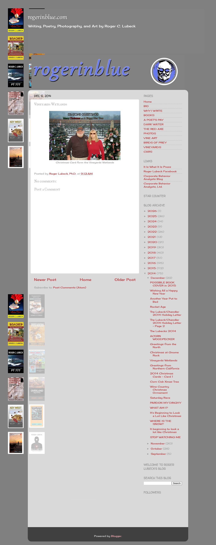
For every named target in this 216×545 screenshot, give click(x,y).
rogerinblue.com (47, 17)
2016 (152, 262)
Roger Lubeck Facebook (160, 171)
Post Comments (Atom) (69, 287)
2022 (152, 231)
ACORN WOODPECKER (162, 338)
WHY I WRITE (153, 110)
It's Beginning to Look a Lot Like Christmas (165, 414)
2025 (152, 216)
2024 (152, 221)
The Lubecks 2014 (163, 331)
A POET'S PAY (153, 119)
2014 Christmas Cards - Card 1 (161, 375)
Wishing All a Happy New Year (164, 292)
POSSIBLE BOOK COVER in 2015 (163, 284)
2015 (152, 268)
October (156, 448)
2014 (152, 273)
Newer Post (45, 279)
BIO (146, 106)
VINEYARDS (152, 147)
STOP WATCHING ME (165, 437)
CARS (148, 151)
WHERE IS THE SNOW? (160, 422)
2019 (152, 247)
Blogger (116, 535)
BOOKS (149, 115)
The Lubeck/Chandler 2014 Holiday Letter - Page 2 (165, 323)
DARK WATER (153, 124)
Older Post (125, 279)
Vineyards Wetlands (163, 360)
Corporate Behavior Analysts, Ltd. (157, 185)
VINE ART (150, 138)
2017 (152, 257)
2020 (152, 242)
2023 (152, 226)
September (158, 453)
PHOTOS (150, 133)
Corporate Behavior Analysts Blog (157, 177)
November (158, 443)
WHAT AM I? (159, 407)
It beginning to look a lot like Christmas (164, 430)
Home (85, 279)
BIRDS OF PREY (155, 142)
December (158, 277)
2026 (152, 210)
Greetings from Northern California (164, 367)
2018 (152, 252)
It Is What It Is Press (157, 166)
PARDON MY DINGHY (165, 402)
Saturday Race (160, 397)
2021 (152, 236)
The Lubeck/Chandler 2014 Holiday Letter (165, 313)
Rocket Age (158, 306)
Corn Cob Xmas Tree (164, 381)
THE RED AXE (154, 128)
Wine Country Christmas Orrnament (159, 389)
